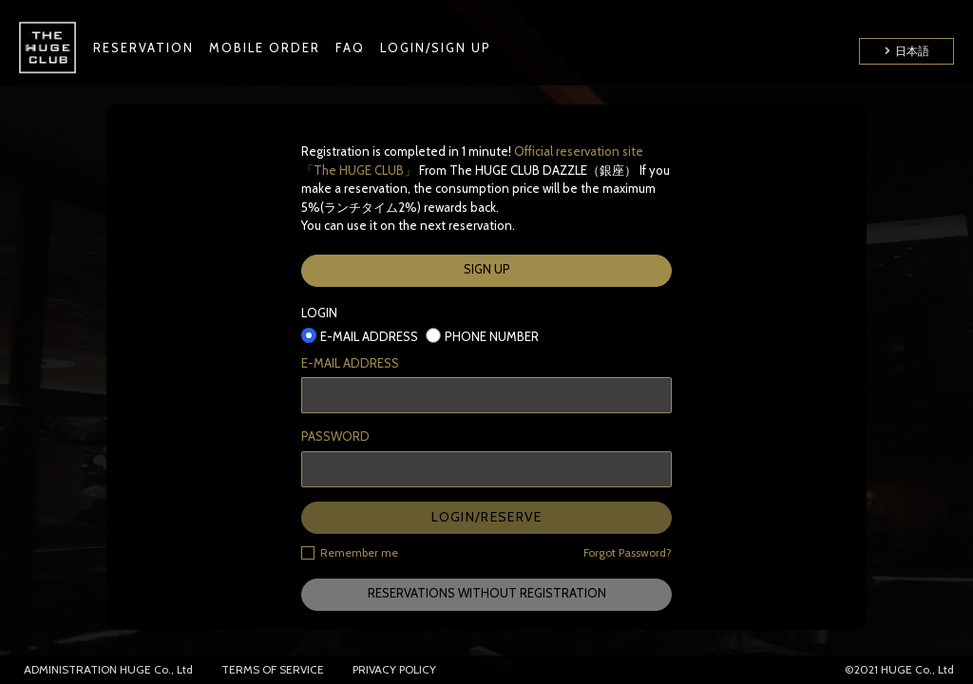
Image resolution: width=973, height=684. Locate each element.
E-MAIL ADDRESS (350, 362)
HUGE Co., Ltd (156, 669)
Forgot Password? (627, 552)
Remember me (349, 552)
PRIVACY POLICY (394, 669)
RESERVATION (143, 47)
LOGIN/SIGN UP (435, 47)
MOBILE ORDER (264, 47)
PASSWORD (335, 436)
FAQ (350, 47)
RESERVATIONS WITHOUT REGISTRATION (487, 592)
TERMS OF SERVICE (272, 669)
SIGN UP (487, 268)
